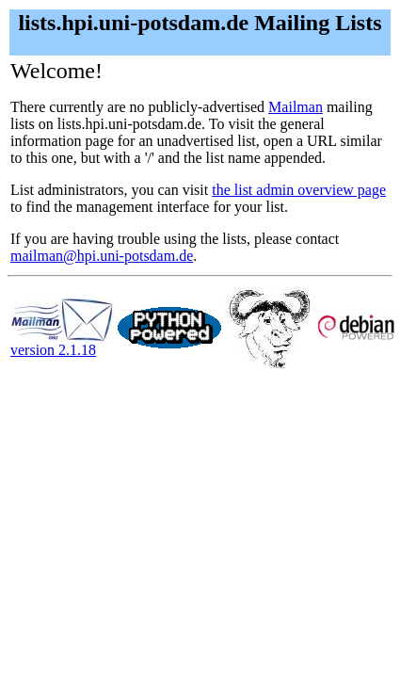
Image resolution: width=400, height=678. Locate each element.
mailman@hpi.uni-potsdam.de (101, 256)
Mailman (295, 107)
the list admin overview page (299, 190)
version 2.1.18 (62, 343)
